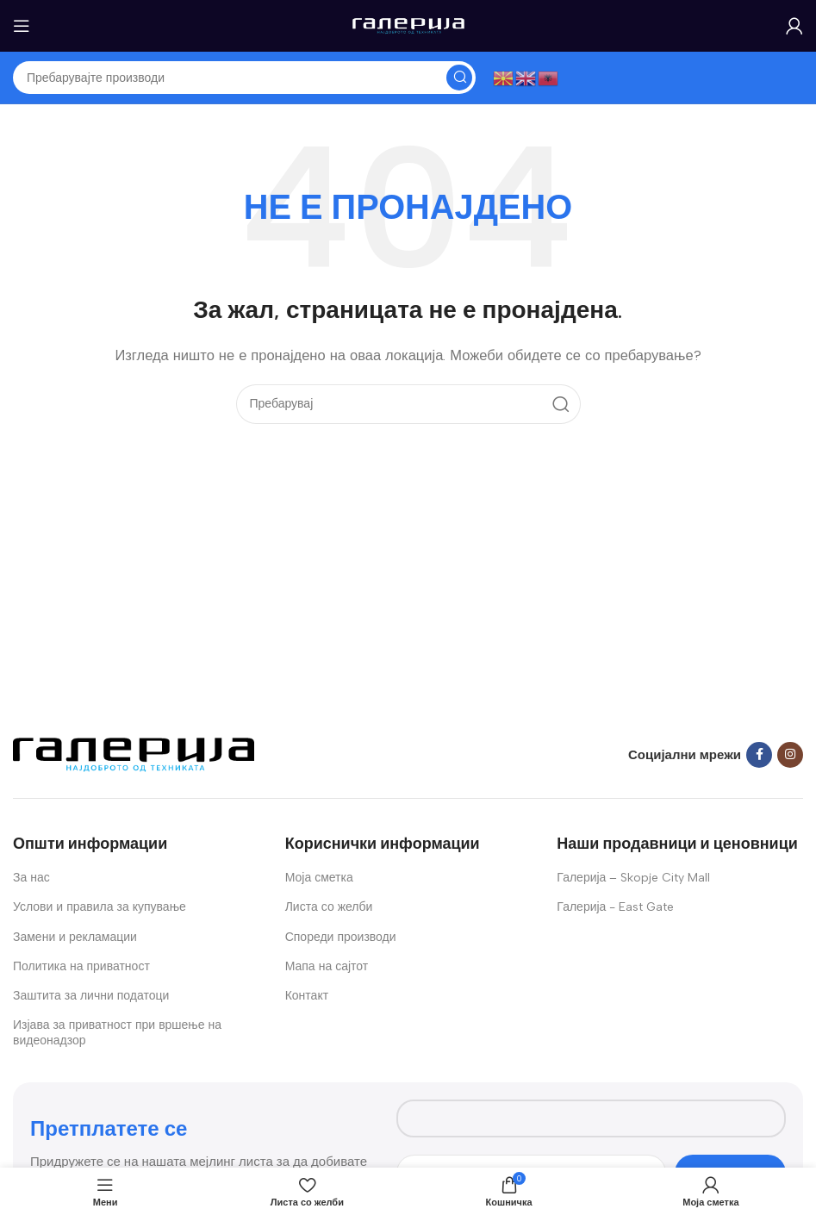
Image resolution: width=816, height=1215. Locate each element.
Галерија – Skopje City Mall (633, 877)
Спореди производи (340, 937)
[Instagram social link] (790, 755)
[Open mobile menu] (21, 26)
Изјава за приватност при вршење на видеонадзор (117, 1033)
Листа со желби (329, 907)
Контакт (306, 995)
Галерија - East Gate (615, 907)
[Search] (244, 77)
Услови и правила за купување (99, 907)
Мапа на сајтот (327, 966)
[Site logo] (408, 25)
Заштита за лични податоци (91, 995)
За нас (31, 877)
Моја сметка (319, 877)
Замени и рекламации (75, 937)
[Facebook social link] (759, 755)
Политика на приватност (81, 966)
